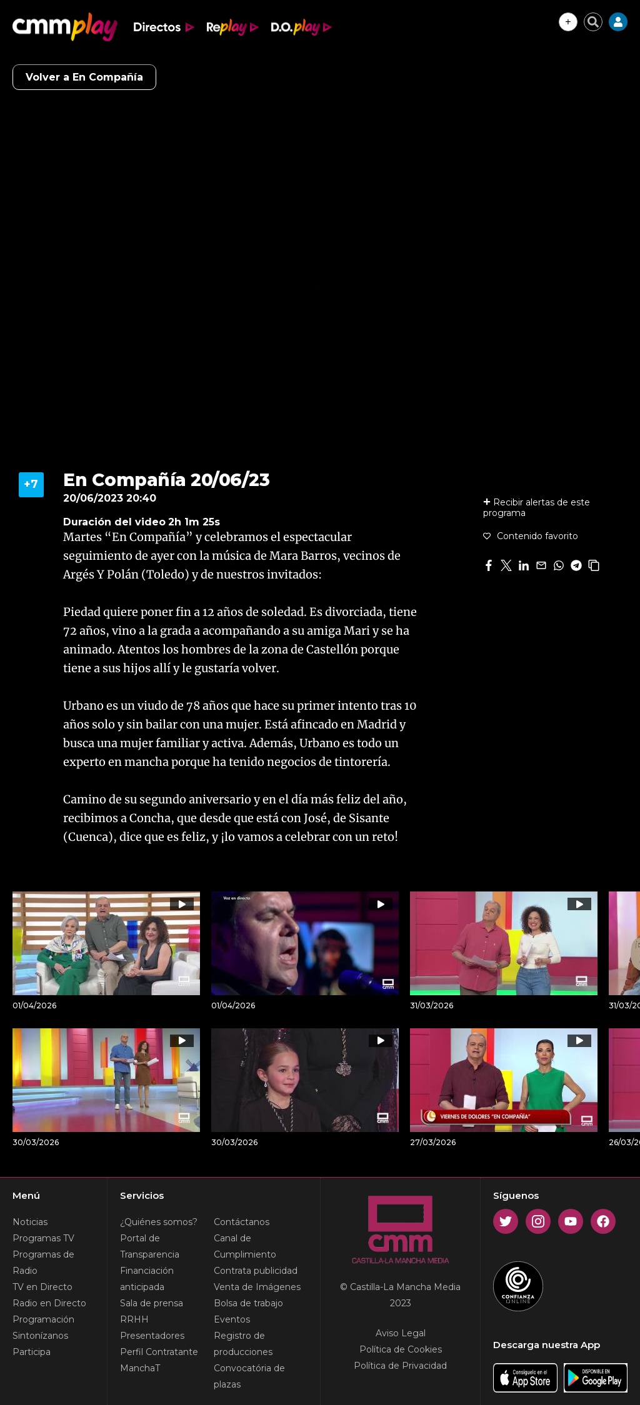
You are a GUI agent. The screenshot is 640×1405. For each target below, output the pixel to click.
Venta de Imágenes (257, 1287)
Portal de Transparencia (149, 1246)
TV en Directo (42, 1287)
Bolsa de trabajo (248, 1303)
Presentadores (152, 1335)
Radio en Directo (49, 1303)
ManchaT (140, 1368)
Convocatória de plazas (249, 1376)
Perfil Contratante (159, 1352)
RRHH (134, 1319)
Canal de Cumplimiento (245, 1246)
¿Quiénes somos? (159, 1222)
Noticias (30, 1222)
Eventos (232, 1319)
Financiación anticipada (147, 1279)
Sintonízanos (40, 1335)
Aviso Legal (401, 1333)
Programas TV (43, 1238)
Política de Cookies (400, 1349)
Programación (43, 1319)
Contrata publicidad (256, 1270)
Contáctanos (241, 1222)
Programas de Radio (43, 1262)
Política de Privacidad (400, 1365)
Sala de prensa (151, 1303)
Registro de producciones (243, 1344)
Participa (31, 1352)
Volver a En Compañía (84, 77)
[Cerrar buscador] (593, 21)
